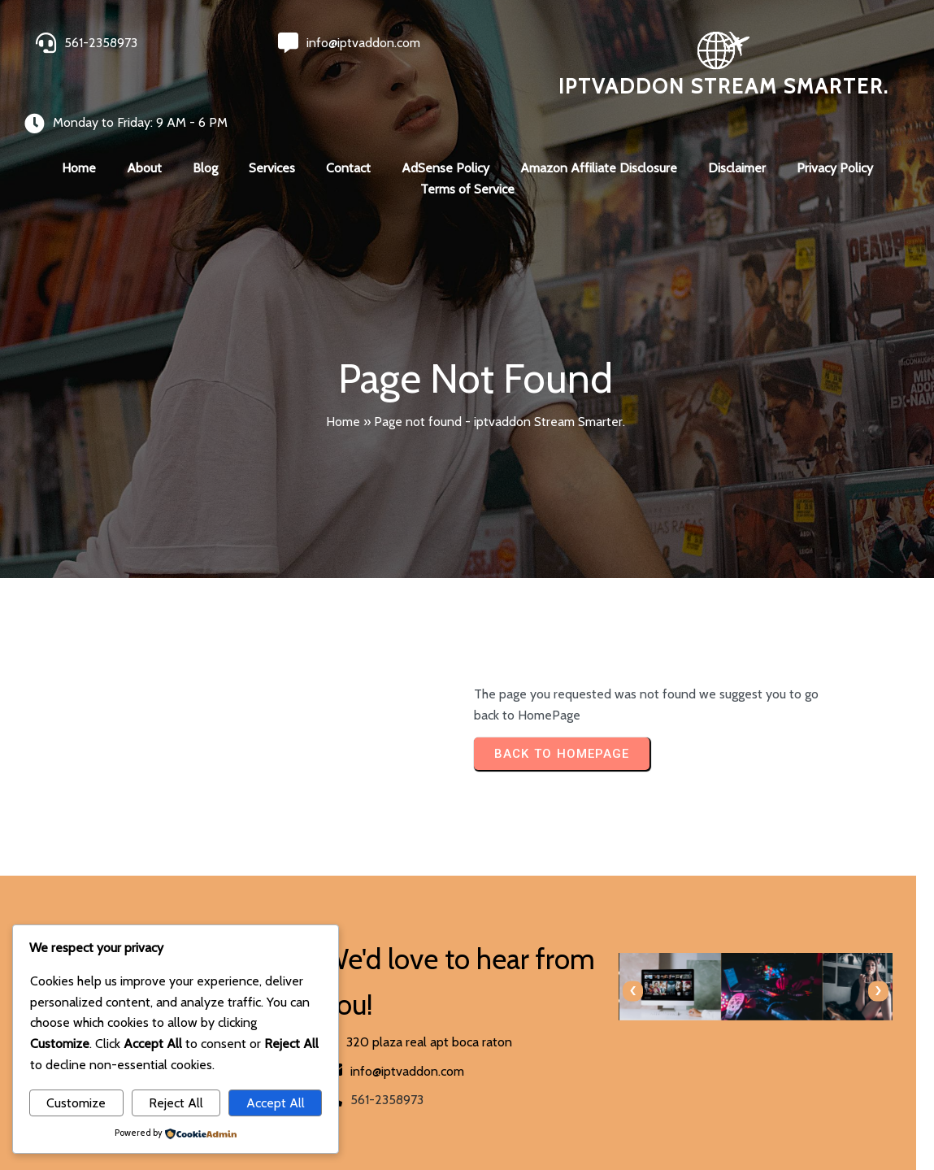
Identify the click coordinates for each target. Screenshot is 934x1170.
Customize (76, 1103)
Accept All (275, 1103)
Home (343, 390)
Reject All (176, 1103)
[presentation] (494, 960)
